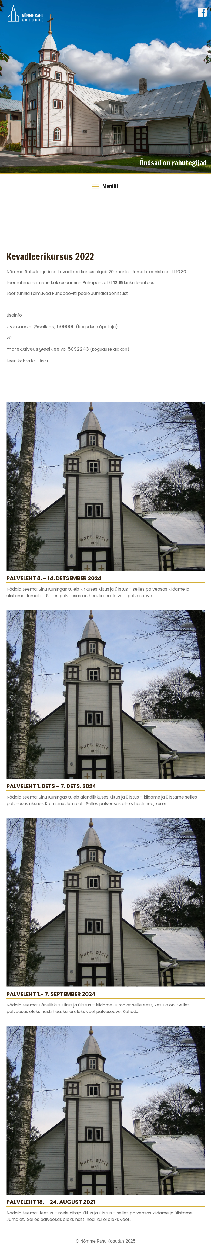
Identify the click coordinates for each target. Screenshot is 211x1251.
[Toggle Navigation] (105, 186)
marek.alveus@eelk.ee (32, 349)
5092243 (78, 349)
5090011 (66, 326)
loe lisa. (40, 360)
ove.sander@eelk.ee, (31, 326)
